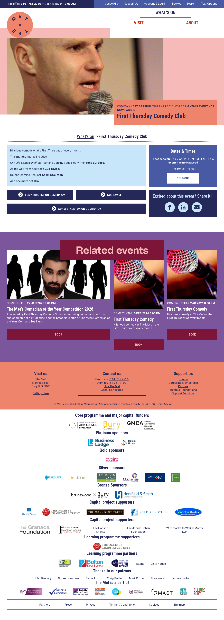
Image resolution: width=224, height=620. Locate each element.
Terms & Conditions (122, 604)
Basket (176, 3)
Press (68, 604)
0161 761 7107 (116, 382)
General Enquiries (112, 390)
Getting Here (41, 393)
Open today (60, 3)
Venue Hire (111, 3)
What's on (85, 136)
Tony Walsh (158, 578)
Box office (24, 3)
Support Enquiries (183, 393)
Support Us (131, 3)
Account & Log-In (155, 3)
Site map (179, 604)
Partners (44, 604)
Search (190, 3)
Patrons (183, 386)
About (192, 22)
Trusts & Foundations (183, 390)
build (169, 404)
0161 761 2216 (119, 379)
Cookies (154, 604)
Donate (183, 379)
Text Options (209, 3)
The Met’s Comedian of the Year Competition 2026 (50, 309)
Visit (139, 22)
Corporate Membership (183, 382)
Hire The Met (112, 386)
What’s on (165, 12)
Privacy (90, 604)
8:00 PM (50, 303)
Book (58, 334)
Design (159, 404)
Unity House (158, 563)
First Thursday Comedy (134, 319)
